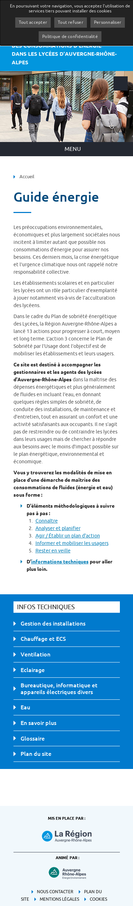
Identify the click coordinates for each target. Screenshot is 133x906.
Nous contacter (55, 892)
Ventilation (35, 654)
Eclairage (33, 670)
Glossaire (33, 738)
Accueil (27, 177)
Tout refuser (70, 22)
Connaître (46, 521)
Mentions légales (59, 899)
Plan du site (36, 754)
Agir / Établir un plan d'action (67, 536)
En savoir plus (38, 723)
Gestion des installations (53, 623)
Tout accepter (33, 22)
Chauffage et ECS (43, 638)
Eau (25, 707)
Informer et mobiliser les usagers (72, 543)
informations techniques (60, 561)
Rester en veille (53, 551)
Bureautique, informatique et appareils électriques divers (59, 688)
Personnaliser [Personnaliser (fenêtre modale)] (107, 22)
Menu (73, 149)
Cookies (98, 899)
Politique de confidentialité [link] (70, 36)
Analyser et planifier (58, 528)
